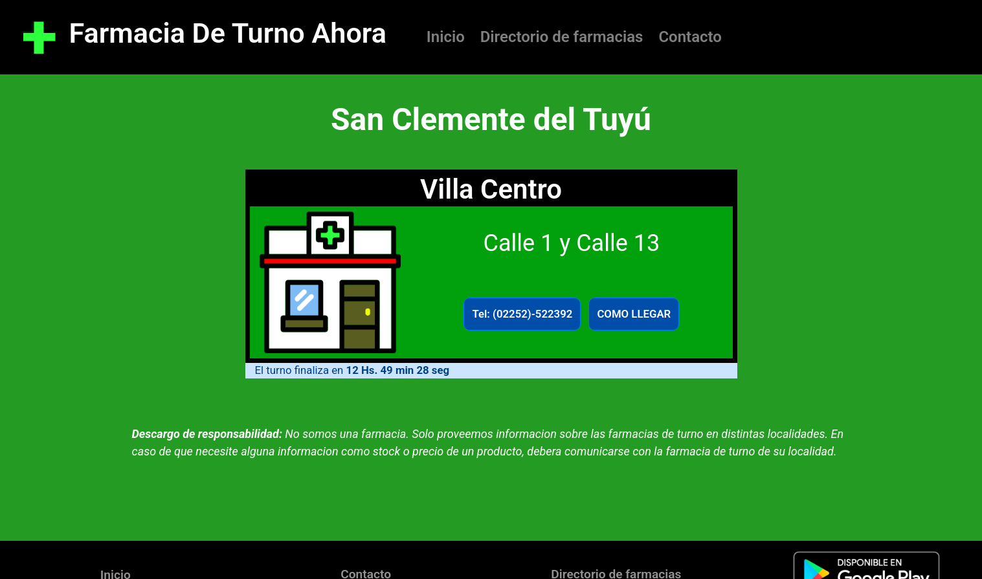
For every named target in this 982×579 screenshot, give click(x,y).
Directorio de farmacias (561, 37)
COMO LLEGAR (634, 313)
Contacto (690, 37)
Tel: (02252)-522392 (522, 313)
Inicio (446, 37)
